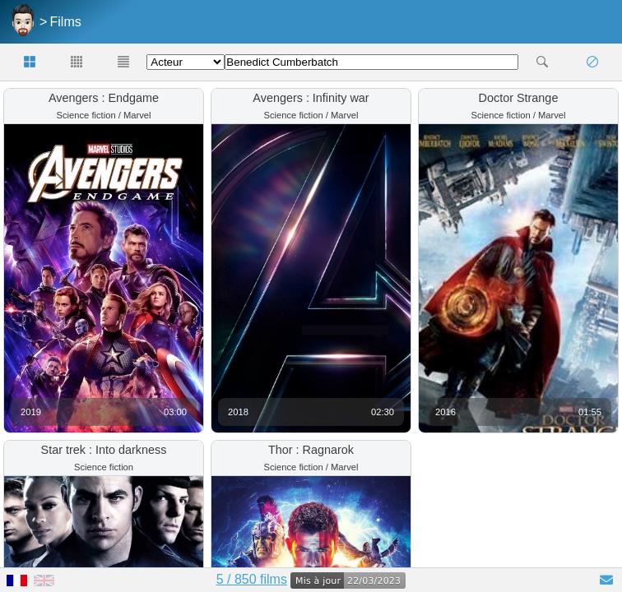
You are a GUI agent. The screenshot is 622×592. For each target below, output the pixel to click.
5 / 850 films (251, 579)
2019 (31, 412)
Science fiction (85, 115)
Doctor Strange (519, 97)
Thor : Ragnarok (311, 449)
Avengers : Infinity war (311, 97)
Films (65, 22)
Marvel (137, 115)
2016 (445, 412)
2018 (238, 412)
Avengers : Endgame (104, 97)
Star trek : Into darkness (104, 449)
